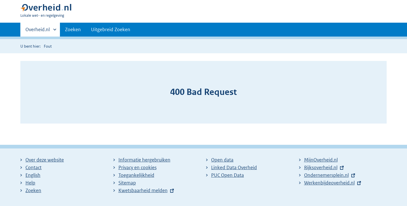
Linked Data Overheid (234, 167)
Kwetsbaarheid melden (143, 190)
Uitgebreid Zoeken (110, 29)
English (32, 175)
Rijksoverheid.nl (320, 167)
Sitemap (127, 183)
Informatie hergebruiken (144, 160)
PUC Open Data (227, 175)
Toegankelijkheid (136, 175)
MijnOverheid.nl (321, 160)
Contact (33, 167)
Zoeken (73, 29)
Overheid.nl (37, 31)
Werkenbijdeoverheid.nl (329, 183)
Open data (222, 160)
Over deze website (44, 160)
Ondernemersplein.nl (326, 175)
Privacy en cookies (137, 167)
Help (30, 183)
